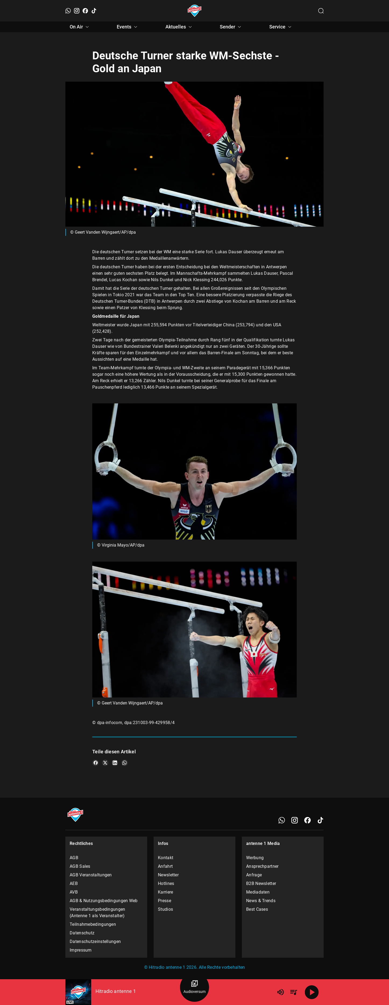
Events (128, 27)
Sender (231, 27)
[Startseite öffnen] (194, 10)
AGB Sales (80, 866)
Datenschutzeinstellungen (95, 941)
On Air (80, 27)
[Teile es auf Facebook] (95, 763)
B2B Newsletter (261, 883)
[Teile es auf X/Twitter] (105, 763)
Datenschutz (82, 932)
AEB (74, 883)
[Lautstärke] (280, 992)
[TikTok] (94, 10)
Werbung (255, 857)
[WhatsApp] (68, 10)
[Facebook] (85, 10)
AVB (74, 892)
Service (281, 27)
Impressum (81, 950)
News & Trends (260, 900)
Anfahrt (165, 866)
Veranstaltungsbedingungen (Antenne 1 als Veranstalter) (97, 912)
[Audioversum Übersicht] (194, 987)
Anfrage (254, 874)
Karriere (165, 892)
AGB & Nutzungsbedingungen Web (104, 900)
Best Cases (257, 909)
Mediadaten (258, 892)
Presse (164, 900)
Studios (165, 909)
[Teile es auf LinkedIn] (115, 763)
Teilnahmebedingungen (93, 924)
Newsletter (168, 874)
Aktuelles (179, 27)
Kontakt (165, 857)
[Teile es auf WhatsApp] (124, 763)
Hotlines (166, 883)
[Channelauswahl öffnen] (321, 10)
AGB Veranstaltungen (91, 874)
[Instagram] (76, 10)
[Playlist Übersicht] (293, 992)
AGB (74, 857)
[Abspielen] (311, 992)
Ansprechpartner (262, 866)
